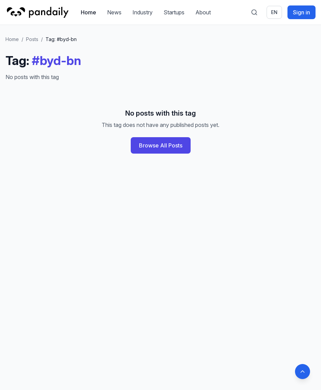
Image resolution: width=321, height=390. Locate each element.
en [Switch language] (274, 12)
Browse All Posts (160, 145)
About (203, 12)
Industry (142, 12)
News (114, 12)
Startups (174, 12)
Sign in (301, 12)
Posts (32, 39)
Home (88, 12)
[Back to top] (302, 371)
